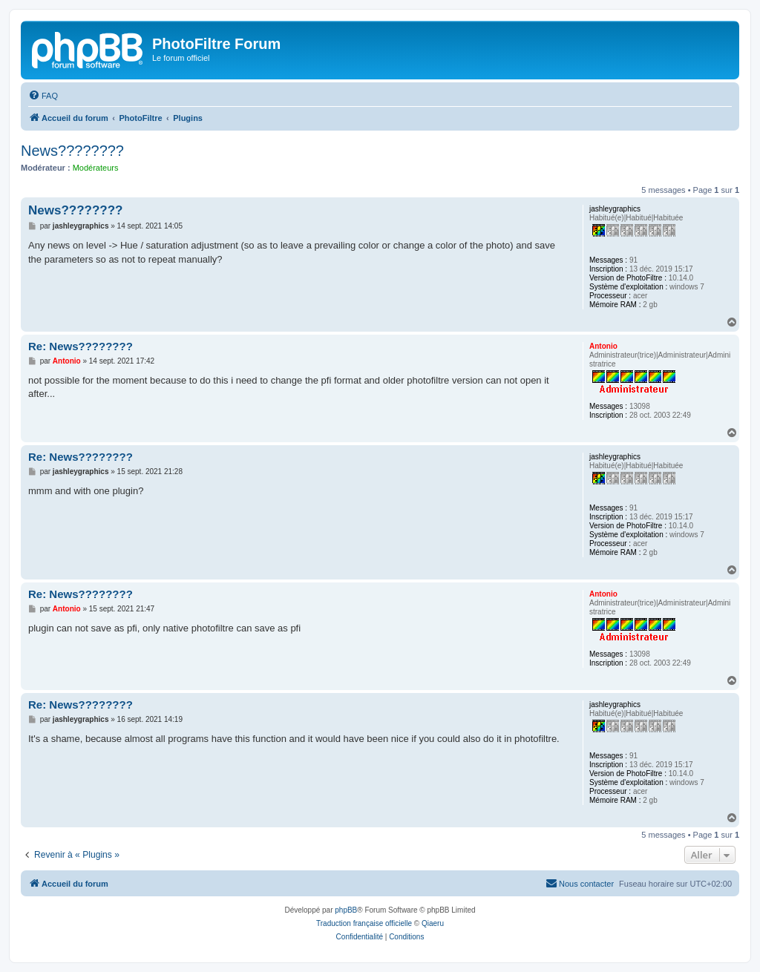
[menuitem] (43, 96)
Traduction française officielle (364, 923)
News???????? (72, 150)
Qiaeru (433, 923)
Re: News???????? (80, 346)
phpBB (346, 910)
